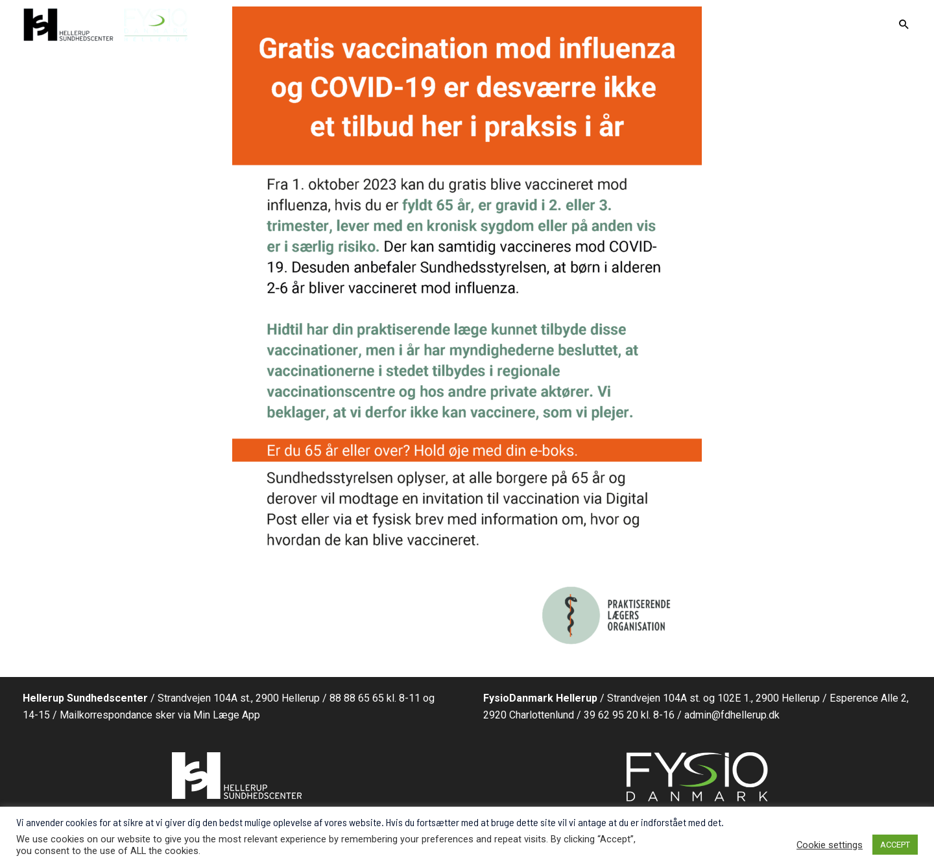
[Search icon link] (904, 25)
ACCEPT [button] (895, 844)
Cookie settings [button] (829, 845)
